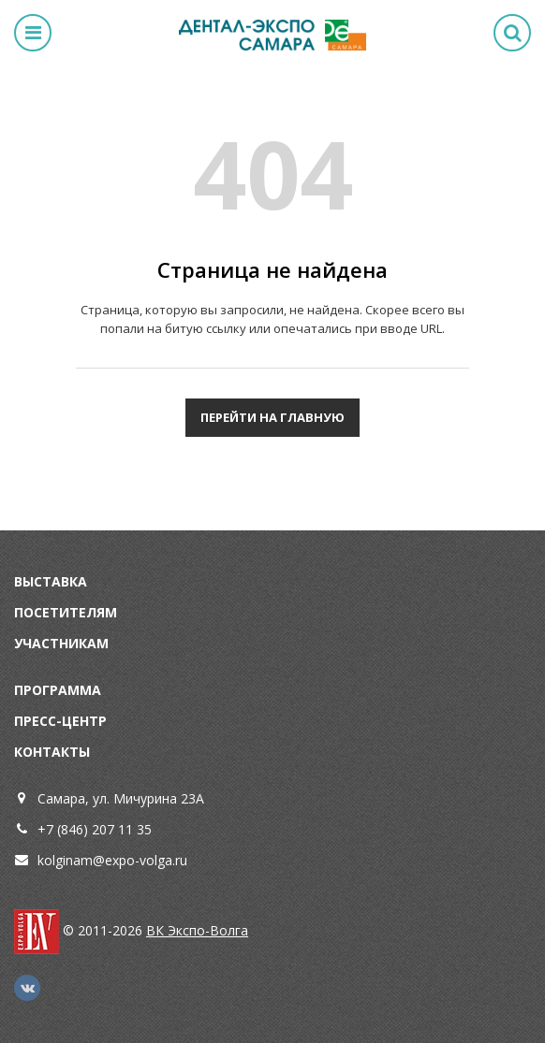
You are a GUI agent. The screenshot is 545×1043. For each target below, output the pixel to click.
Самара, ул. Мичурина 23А (120, 798)
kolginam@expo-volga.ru (112, 860)
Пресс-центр (60, 721)
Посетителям (65, 612)
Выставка (50, 581)
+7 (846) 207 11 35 (94, 829)
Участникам (61, 643)
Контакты (52, 752)
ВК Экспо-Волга (197, 930)
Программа (57, 690)
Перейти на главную (272, 417)
